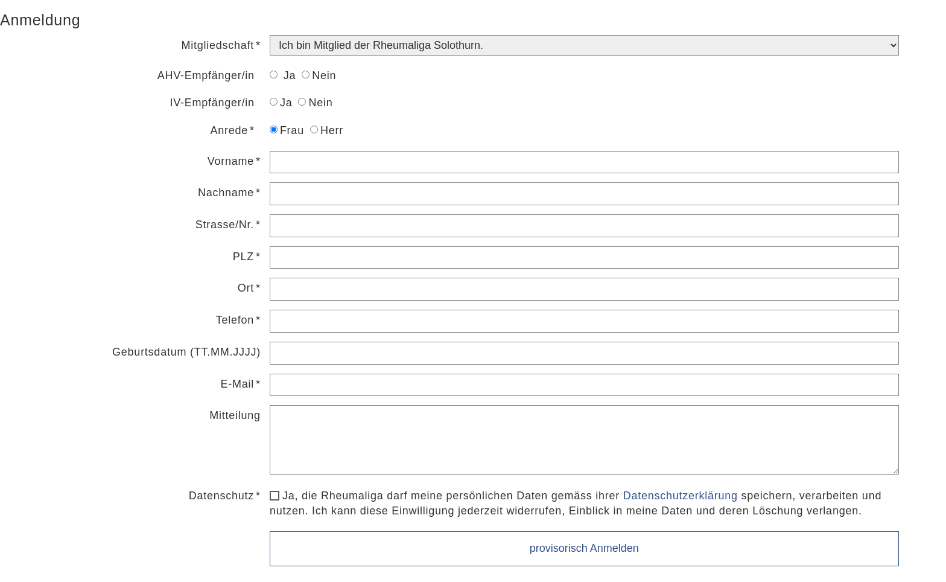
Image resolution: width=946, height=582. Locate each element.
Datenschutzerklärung (680, 496)
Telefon (235, 320)
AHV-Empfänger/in (206, 75)
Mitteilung (235, 415)
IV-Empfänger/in (212, 103)
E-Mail (238, 384)
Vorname (231, 161)
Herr (326, 130)
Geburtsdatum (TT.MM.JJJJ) (186, 352)
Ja (283, 75)
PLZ (243, 257)
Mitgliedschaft (218, 45)
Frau (287, 130)
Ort (246, 288)
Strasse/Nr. (224, 225)
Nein (319, 75)
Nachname (226, 193)
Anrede (230, 130)
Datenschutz (221, 496)
